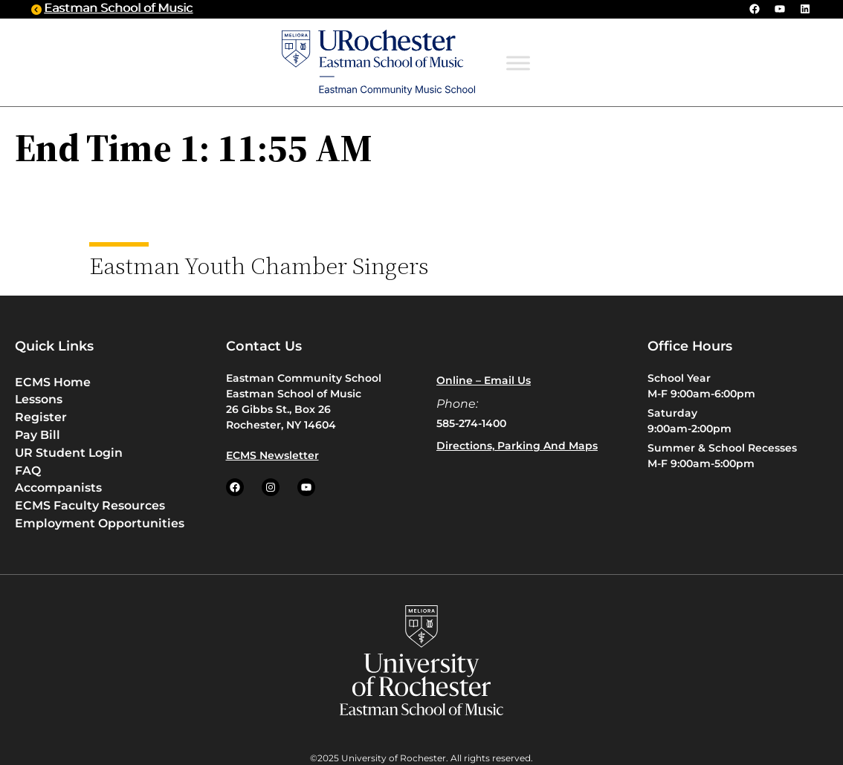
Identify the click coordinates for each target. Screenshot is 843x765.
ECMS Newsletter (272, 454)
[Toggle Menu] (518, 63)
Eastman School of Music (118, 8)
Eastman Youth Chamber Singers (259, 265)
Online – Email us (483, 379)
